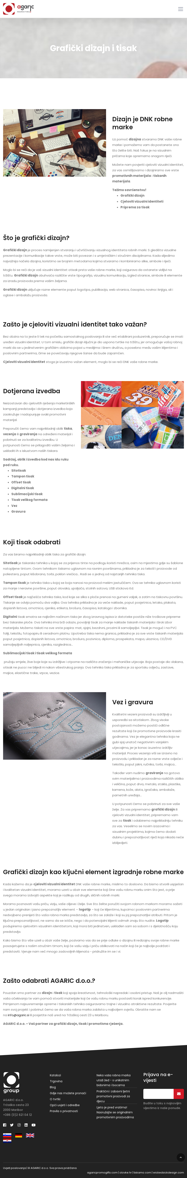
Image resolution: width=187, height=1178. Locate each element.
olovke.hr (125, 1173)
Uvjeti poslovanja (15, 1168)
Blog (53, 1087)
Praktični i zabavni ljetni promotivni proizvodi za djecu (113, 1096)
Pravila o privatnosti (64, 1111)
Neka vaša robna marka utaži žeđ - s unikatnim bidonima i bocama (114, 1080)
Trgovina (56, 1081)
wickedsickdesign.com (168, 1173)
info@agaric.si (18, 1015)
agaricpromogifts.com (102, 1173)
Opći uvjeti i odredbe (65, 1105)
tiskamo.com (142, 1173)
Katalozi (55, 1075)
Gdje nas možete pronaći (68, 1093)
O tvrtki (55, 1099)
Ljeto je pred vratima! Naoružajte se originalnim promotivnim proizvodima (115, 1112)
